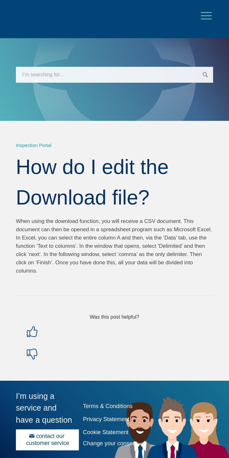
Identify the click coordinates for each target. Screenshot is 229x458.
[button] (32, 333)
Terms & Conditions (108, 406)
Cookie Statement (105, 432)
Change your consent (110, 443)
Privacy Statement (106, 419)
